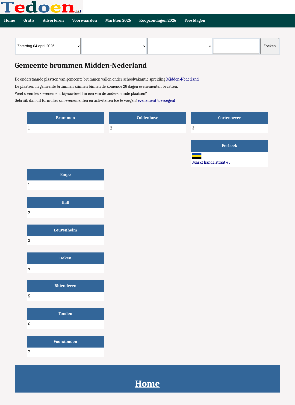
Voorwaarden (84, 20)
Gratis (29, 20)
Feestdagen (194, 20)
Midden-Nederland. (183, 79)
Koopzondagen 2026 (157, 20)
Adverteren (53, 20)
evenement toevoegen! (156, 100)
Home (9, 20)
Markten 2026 (118, 20)
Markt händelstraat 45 (211, 162)
